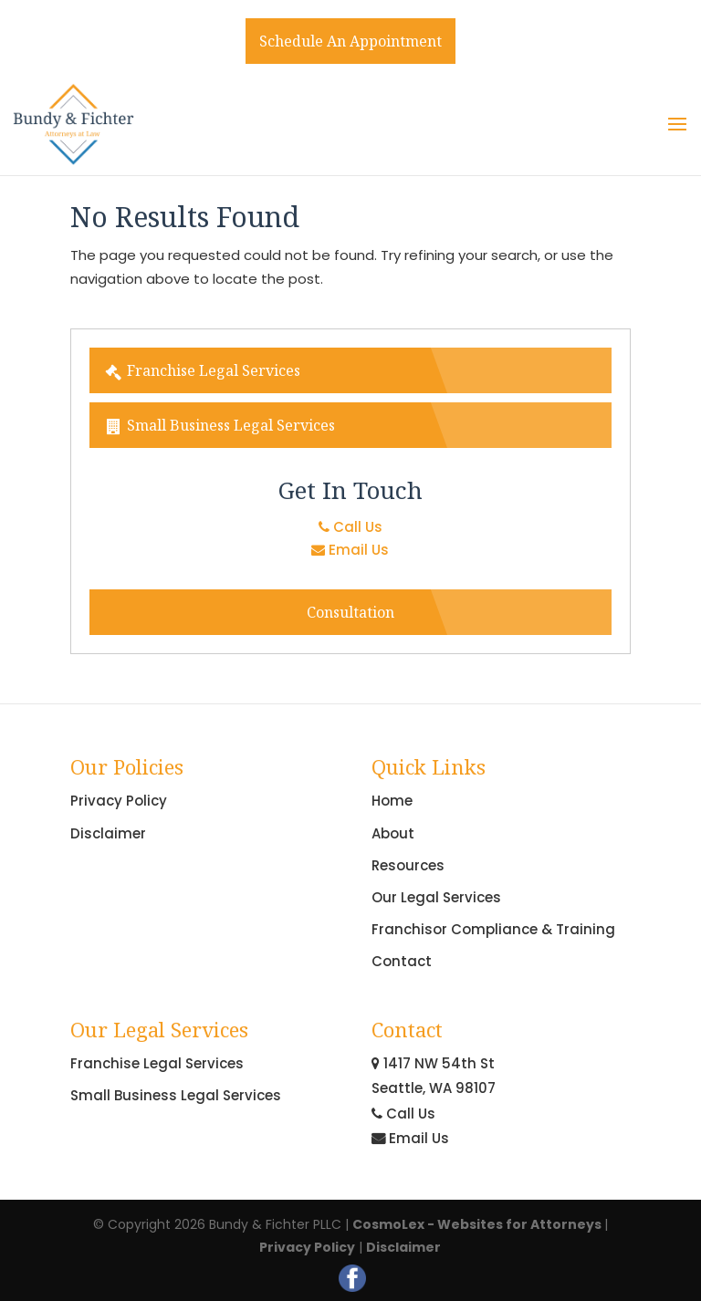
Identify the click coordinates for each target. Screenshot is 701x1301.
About (392, 833)
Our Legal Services (436, 897)
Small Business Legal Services (219, 425)
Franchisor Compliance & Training (493, 929)
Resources (408, 865)
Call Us (350, 526)
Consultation (350, 612)
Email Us (350, 549)
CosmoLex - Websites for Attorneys (478, 1224)
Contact (401, 961)
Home (392, 800)
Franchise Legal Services (202, 370)
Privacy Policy (118, 800)
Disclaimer (108, 833)
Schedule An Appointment (350, 41)
